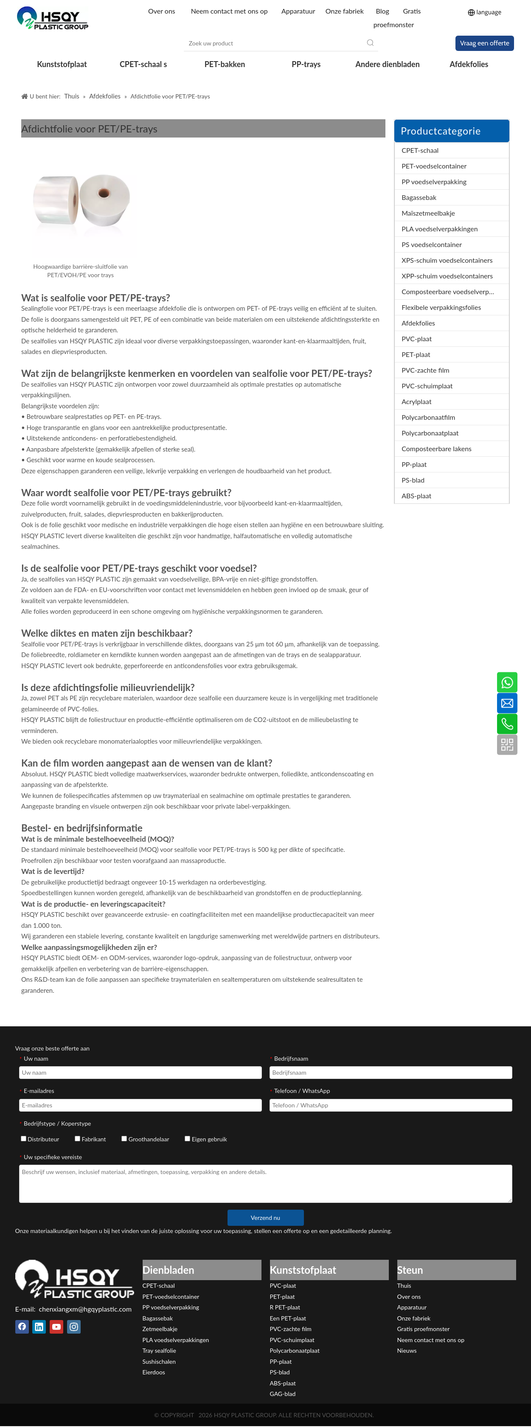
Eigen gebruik (206, 1139)
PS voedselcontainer (432, 244)
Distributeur (40, 1139)
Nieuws (407, 1350)
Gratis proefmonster (423, 1328)
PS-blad (413, 480)
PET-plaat (416, 354)
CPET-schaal (420, 150)
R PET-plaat (285, 1307)
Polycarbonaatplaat (430, 433)
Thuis (404, 1285)
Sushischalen (159, 1361)
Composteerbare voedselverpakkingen (455, 291)
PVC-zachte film (425, 370)
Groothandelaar (145, 1139)
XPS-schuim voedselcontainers (447, 260)
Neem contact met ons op (229, 11)
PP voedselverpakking (434, 181)
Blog (382, 11)
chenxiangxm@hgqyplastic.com (85, 1309)
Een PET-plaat (288, 1318)
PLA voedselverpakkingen (440, 229)
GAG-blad (283, 1393)
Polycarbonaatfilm (428, 417)
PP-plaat (414, 464)
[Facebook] (22, 1327)
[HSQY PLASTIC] (74, 1279)
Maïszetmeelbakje (428, 213)
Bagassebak (419, 197)
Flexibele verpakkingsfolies (441, 307)
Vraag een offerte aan (484, 45)
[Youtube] (56, 1327)
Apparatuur (298, 11)
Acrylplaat (416, 401)
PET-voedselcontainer (434, 166)
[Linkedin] (39, 1327)
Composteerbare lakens (437, 448)
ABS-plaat (416, 496)
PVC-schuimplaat (427, 386)
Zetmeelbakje (160, 1328)
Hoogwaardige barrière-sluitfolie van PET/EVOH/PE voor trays (80, 270)
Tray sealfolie (159, 1350)
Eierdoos (154, 1372)
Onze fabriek (345, 11)
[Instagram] (74, 1327)
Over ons (162, 11)
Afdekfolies (418, 323)
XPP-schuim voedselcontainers (447, 276)
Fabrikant (90, 1139)
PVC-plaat (417, 338)
